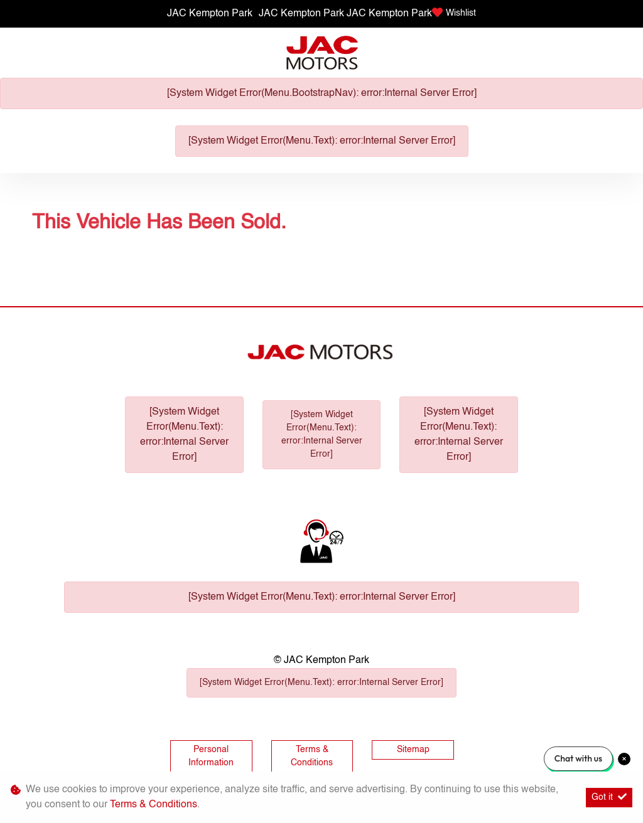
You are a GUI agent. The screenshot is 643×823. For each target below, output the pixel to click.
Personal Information (211, 756)
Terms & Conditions (312, 756)
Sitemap (413, 749)
